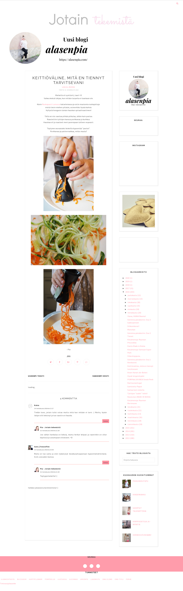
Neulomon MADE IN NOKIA (138, 397)
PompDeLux (50, 579)
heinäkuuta (133, 312)
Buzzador (22, 579)
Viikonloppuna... (134, 356)
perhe (128, 579)
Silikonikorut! (133, 326)
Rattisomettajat (134, 383)
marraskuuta (133, 299)
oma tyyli (119, 579)
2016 (127, 292)
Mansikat (131, 329)
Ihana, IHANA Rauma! (136, 316)
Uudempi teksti (36, 376)
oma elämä (107, 579)
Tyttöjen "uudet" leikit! (137, 393)
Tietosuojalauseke (8, 583)
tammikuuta (133, 424)
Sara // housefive (42, 447)
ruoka (72, 87)
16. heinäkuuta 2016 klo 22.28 (49, 431)
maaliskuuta (133, 417)
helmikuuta (133, 421)
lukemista (95, 579)
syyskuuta (132, 306)
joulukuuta (132, 295)
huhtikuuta (133, 414)
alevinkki (73, 579)
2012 (127, 438)
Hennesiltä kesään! (142, 535)
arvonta (84, 579)
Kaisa (36, 405)
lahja (65, 87)
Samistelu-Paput (134, 386)
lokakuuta (132, 302)
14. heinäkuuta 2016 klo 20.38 (44, 450)
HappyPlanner (35, 579)
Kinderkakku (139, 494)
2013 (127, 435)
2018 (127, 285)
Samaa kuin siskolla (135, 390)
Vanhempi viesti (100, 376)
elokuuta (132, 309)
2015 (127, 428)
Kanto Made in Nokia (136, 346)
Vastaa (105, 421)
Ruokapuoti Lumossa (51, 104)
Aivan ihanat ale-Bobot (137, 372)
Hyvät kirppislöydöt (135, 376)
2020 (127, 278)
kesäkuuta (132, 407)
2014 (127, 431)
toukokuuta (133, 410)
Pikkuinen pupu (140, 481)
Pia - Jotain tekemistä (50, 427)
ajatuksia (62, 579)
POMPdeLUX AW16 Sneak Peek (140, 379)
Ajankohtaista (8, 579)
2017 (127, 288)
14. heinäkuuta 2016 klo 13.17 (44, 408)
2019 (127, 281)
